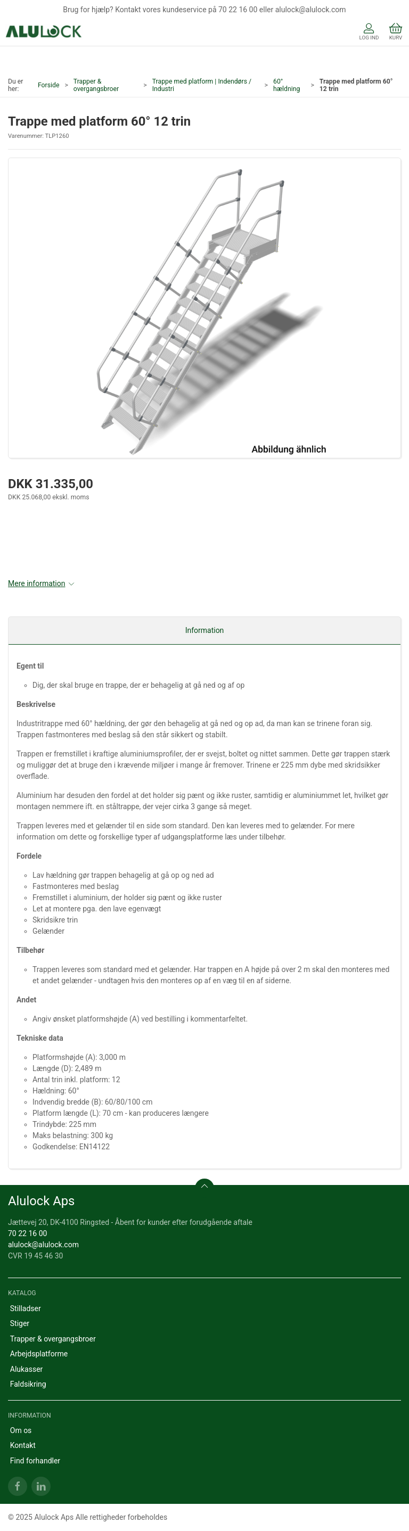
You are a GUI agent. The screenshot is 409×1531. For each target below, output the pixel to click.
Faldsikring (28, 1384)
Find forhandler (35, 1460)
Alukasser (26, 1369)
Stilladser (25, 1308)
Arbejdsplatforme (39, 1353)
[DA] (44, 32)
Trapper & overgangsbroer (96, 85)
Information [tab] (204, 630)
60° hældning (286, 85)
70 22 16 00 (27, 1233)
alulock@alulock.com (43, 1244)
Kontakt (23, 1445)
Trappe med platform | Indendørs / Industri (201, 85)
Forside (49, 85)
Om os (21, 1430)
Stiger (19, 1323)
